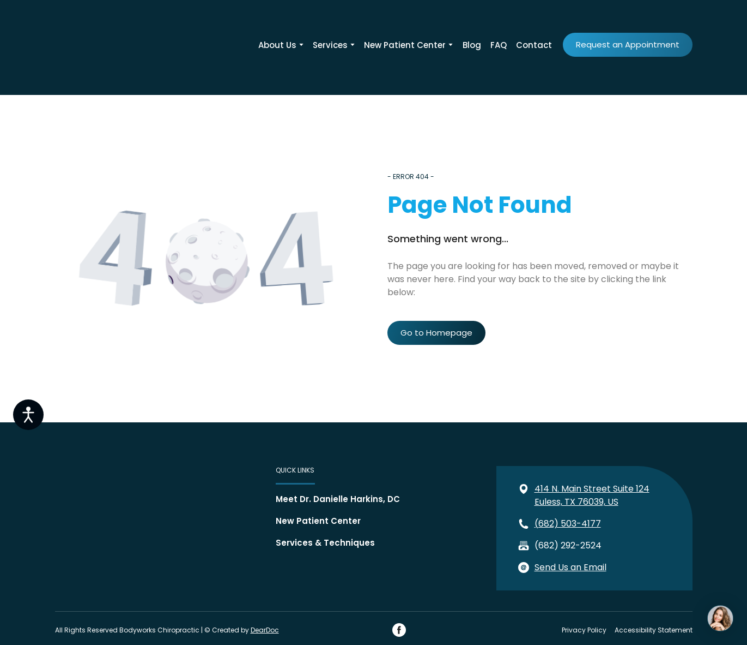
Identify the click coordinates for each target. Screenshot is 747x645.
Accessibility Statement (654, 630)
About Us (277, 45)
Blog (472, 45)
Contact (534, 45)
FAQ (498, 45)
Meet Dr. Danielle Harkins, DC (338, 499)
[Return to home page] (90, 44)
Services (330, 45)
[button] (628, 45)
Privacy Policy (584, 630)
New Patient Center (405, 45)
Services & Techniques (325, 542)
